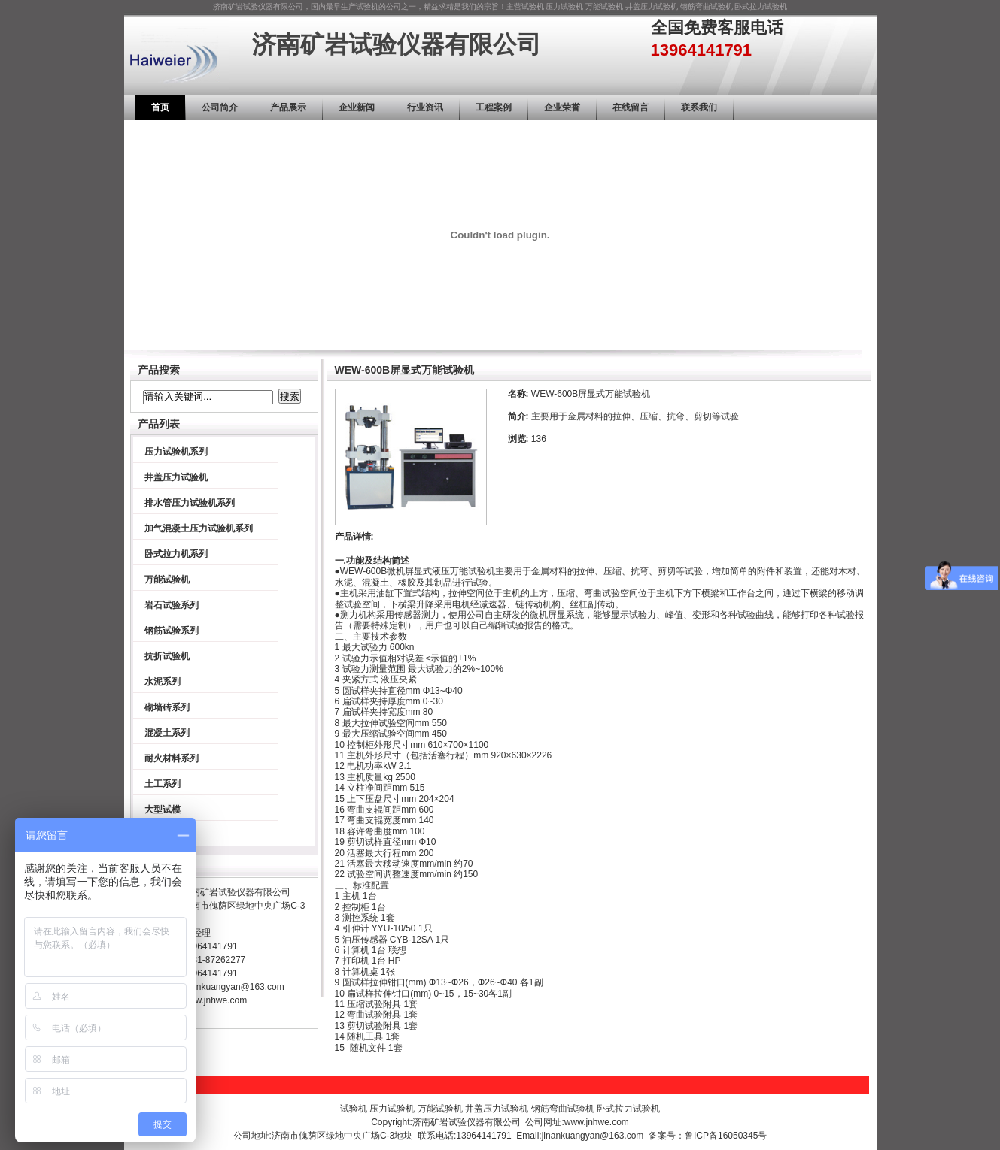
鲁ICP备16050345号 (726, 1135)
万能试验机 (604, 6)
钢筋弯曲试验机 (706, 6)
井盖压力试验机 (651, 6)
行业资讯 (425, 107)
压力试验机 (564, 6)
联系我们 (699, 107)
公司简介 (220, 107)
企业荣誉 (562, 107)
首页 (160, 107)
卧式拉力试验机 (760, 6)
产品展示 (288, 107)
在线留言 (630, 107)
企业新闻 (357, 107)
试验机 (532, 6)
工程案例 (494, 107)
